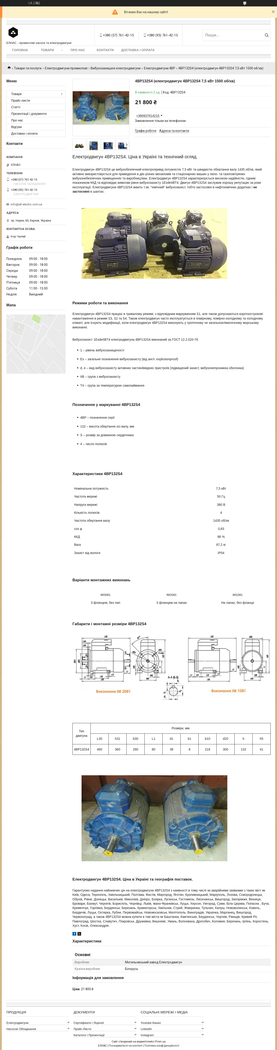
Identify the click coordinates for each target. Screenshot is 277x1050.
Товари (47, 50)
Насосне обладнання (21, 1029)
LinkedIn (146, 1029)
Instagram (147, 1035)
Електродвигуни (17, 1023)
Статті (15, 107)
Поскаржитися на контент (125, 1045)
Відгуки (16, 127)
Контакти (105, 50)
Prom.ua (160, 1041)
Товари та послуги (27, 68)
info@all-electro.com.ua (26, 204)
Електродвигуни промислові (66, 68)
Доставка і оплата (138, 50)
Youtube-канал (151, 1023)
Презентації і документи (29, 114)
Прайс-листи (20, 100)
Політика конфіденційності (161, 1045)
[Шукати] (267, 35)
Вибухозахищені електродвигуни (116, 68)
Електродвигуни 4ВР (159, 68)
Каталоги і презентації (89, 1035)
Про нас (78, 50)
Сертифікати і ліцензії (89, 1023)
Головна (20, 50)
